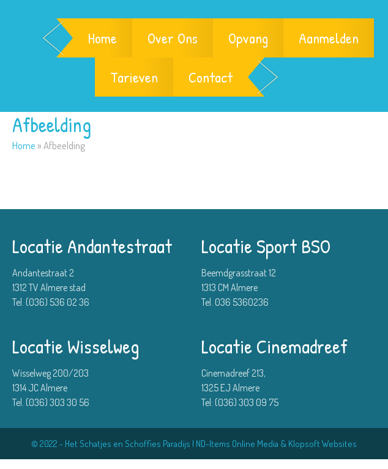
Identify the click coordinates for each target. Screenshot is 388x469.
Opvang (248, 37)
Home (102, 37)
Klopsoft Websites (322, 443)
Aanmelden (328, 37)
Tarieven (134, 77)
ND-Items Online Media (237, 443)
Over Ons (172, 37)
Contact (210, 77)
